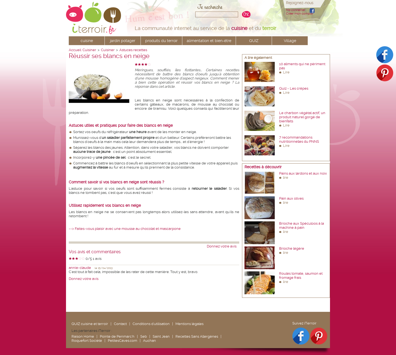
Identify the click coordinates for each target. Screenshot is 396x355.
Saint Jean (161, 336)
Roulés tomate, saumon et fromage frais (301, 275)
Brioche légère (291, 248)
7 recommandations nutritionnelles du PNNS (299, 139)
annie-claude (80, 268)
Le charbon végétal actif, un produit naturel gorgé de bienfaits (302, 117)
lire (285, 177)
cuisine (87, 40)
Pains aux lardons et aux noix (303, 173)
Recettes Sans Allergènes (196, 336)
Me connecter (295, 10)
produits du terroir (161, 40)
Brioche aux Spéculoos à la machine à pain (301, 225)
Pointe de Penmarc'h (117, 336)
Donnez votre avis (222, 246)
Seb (143, 336)
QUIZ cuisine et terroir (90, 324)
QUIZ (253, 40)
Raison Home (83, 336)
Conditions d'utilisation (151, 324)
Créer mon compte (299, 13)
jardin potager (122, 40)
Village (290, 40)
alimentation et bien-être (209, 40)
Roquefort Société (87, 341)
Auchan (149, 341)
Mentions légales (189, 324)
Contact (120, 324)
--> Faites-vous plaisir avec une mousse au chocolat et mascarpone (125, 229)
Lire (286, 72)
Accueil (75, 50)
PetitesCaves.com (122, 341)
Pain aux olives (291, 198)
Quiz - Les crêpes (293, 88)
